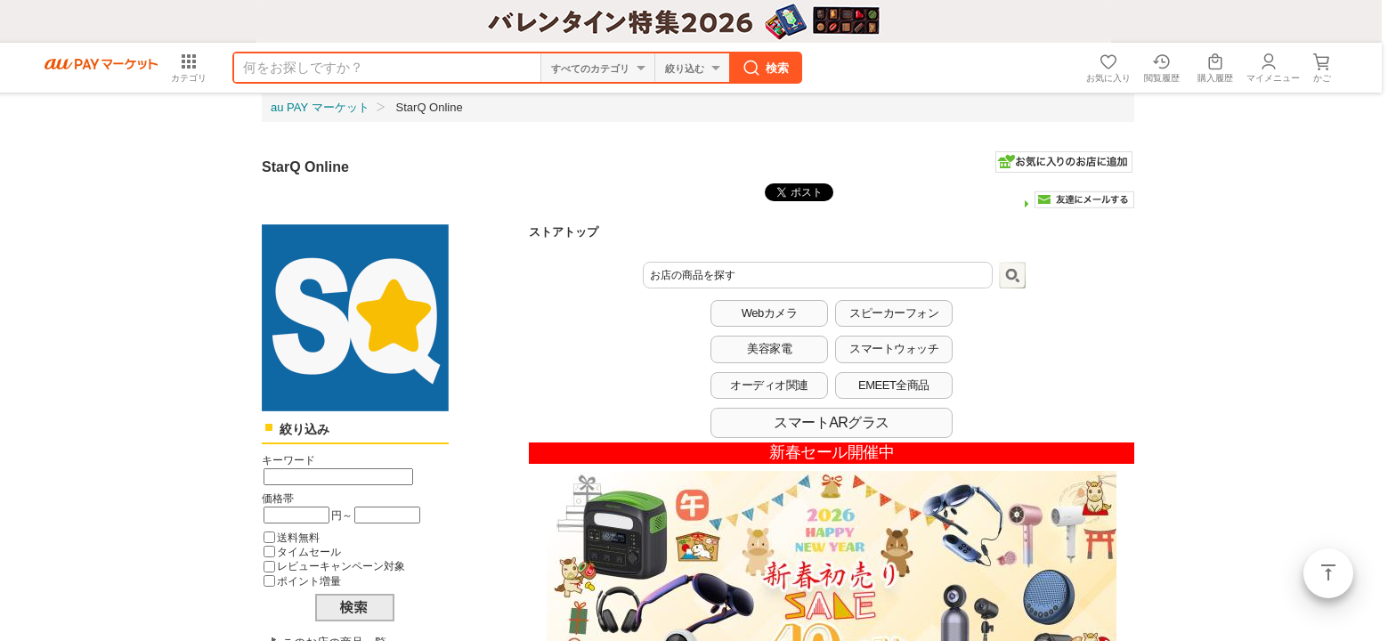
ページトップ (1328, 573)
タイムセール (309, 551)
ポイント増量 (309, 581)
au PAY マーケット (320, 107)
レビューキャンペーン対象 (341, 566)
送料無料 (298, 537)
